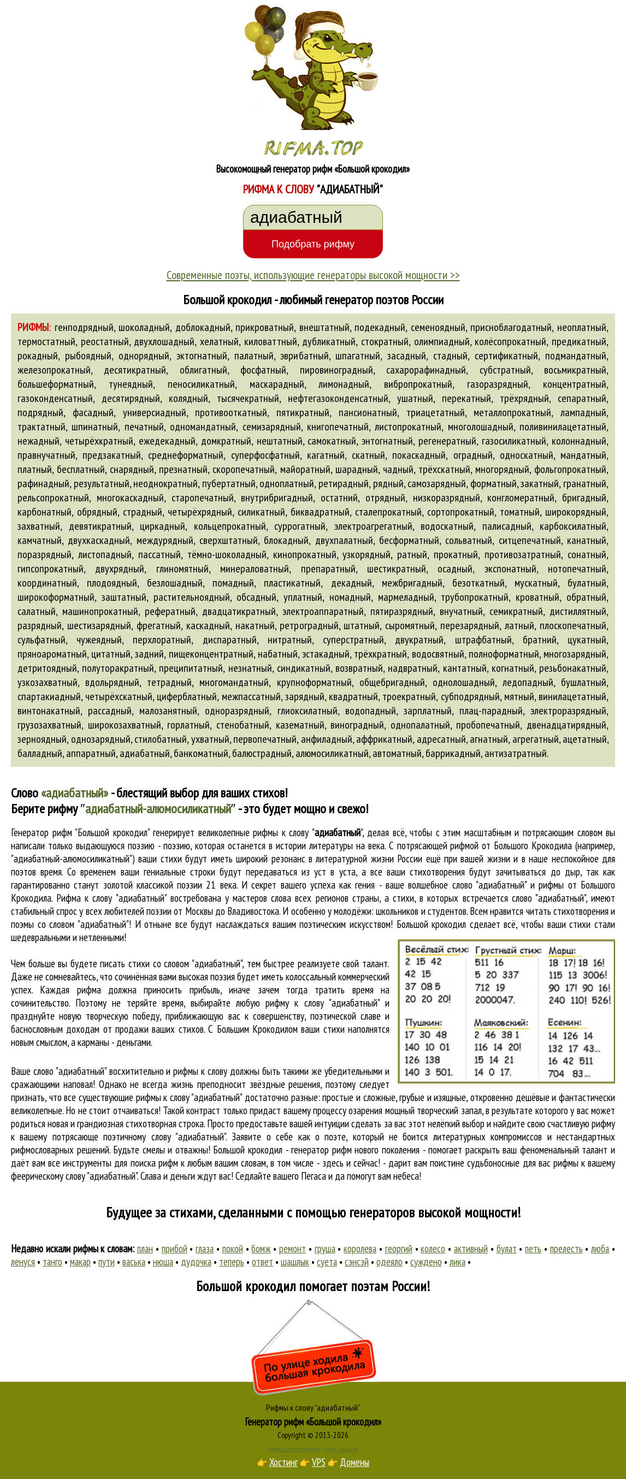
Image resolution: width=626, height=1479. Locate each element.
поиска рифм (154, 1162)
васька (133, 1261)
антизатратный (516, 753)
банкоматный (201, 753)
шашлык (295, 1261)
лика (457, 1261)
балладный (39, 753)
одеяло (389, 1261)
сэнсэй (357, 1261)
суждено (426, 1261)
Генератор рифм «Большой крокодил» (313, 1421)
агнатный (489, 739)
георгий (398, 1248)
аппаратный (91, 753)
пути (106, 1261)
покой (232, 1248)
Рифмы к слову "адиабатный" (313, 1407)
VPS (319, 1462)
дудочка (196, 1261)
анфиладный (326, 739)
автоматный (397, 753)
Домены (354, 1462)
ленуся (23, 1261)
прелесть (566, 1248)
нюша (163, 1261)
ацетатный (585, 739)
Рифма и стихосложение (294, 1449)
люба (600, 1248)
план (145, 1248)
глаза (205, 1248)
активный (471, 1248)
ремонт (292, 1248)
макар (80, 1261)
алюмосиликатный (332, 753)
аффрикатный (384, 739)
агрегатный (535, 739)
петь (533, 1248)
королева (360, 1248)
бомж (260, 1248)
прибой (174, 1248)
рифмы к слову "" (307, 832)
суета (327, 1261)
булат (507, 1248)
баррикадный (453, 753)
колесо (433, 1248)
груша (325, 1248)
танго (52, 1261)
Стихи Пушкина (341, 1449)
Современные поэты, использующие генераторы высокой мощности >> (313, 274)
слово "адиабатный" (549, 897)
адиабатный (145, 753)
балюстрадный (262, 753)
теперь (231, 1261)
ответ (262, 1261)
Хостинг (283, 1462)
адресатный (441, 739)
